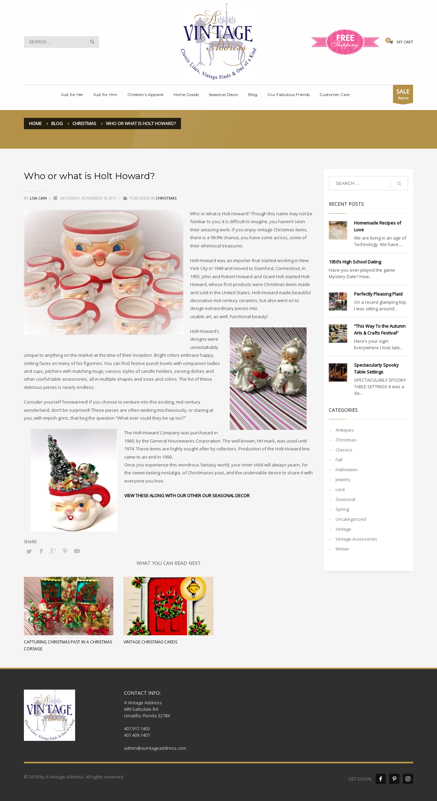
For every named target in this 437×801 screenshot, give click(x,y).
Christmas (166, 198)
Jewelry (343, 479)
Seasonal (345, 499)
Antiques (345, 430)
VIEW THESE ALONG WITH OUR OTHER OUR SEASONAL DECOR (187, 495)
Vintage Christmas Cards (150, 642)
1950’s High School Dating (355, 262)
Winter (342, 549)
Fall (339, 460)
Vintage (343, 529)
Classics (344, 450)
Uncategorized (351, 519)
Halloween (347, 469)
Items (403, 95)
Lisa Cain (39, 198)
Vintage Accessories (356, 539)
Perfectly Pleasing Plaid (378, 294)
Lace (340, 489)
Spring (342, 509)
